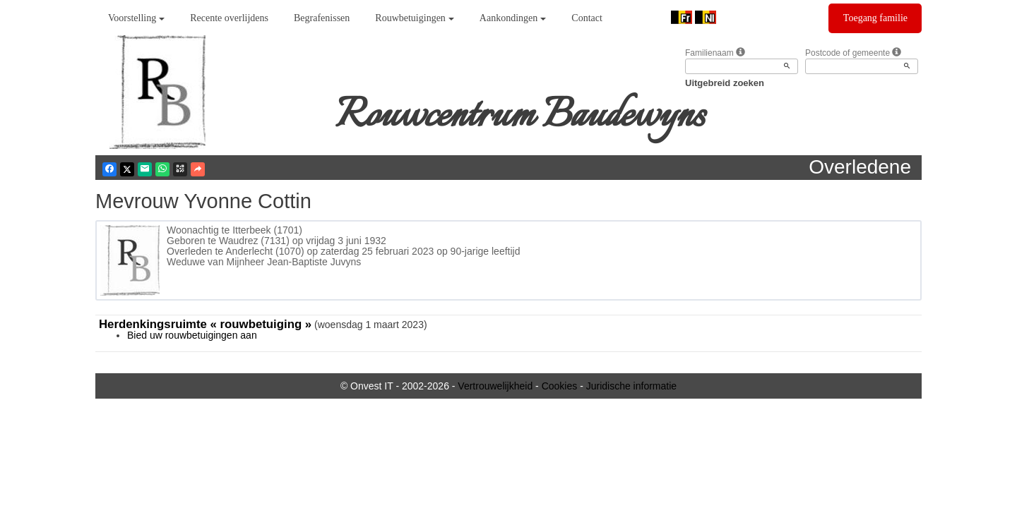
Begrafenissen (322, 18)
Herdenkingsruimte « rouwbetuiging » (205, 324)
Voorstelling (136, 18)
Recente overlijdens (229, 18)
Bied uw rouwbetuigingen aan (192, 335)
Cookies (560, 386)
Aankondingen (513, 18)
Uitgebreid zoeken (724, 83)
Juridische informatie (631, 386)
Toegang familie (875, 18)
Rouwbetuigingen (414, 18)
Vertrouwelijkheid (495, 386)
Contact (586, 18)
